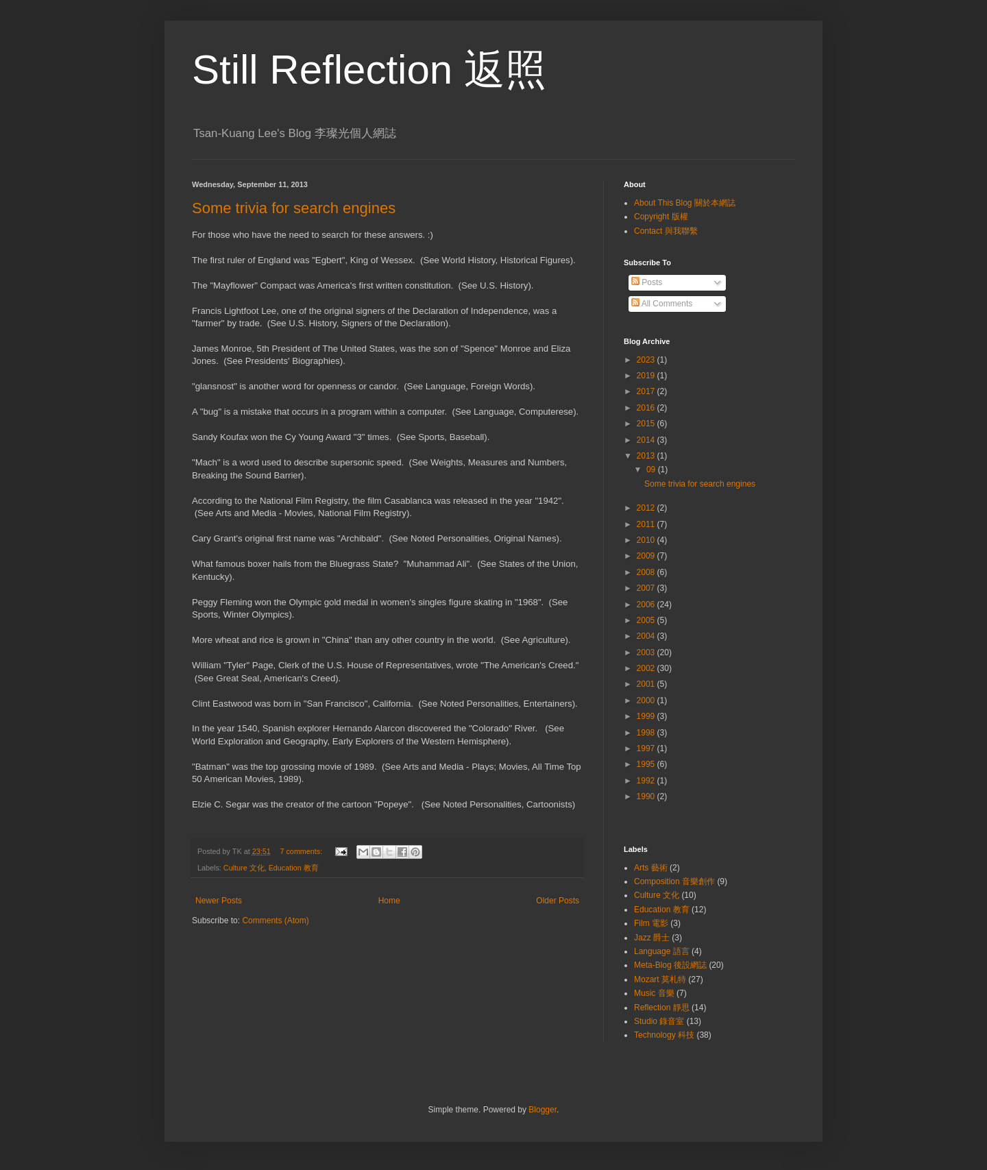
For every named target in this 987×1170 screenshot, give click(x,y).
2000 (647, 700)
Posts (646, 282)
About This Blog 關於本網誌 (684, 203)
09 (652, 469)
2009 (647, 556)
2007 (647, 588)
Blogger (542, 1109)
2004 (647, 636)
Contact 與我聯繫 (666, 231)
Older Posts (557, 900)
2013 (647, 456)
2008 (647, 572)
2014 (647, 440)
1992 (647, 780)
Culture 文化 (244, 868)
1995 (647, 764)
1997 (647, 748)
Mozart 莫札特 (660, 979)
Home (389, 900)
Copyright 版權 (661, 216)
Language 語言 (662, 951)
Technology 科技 (664, 1035)
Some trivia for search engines (293, 208)
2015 (647, 423)
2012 (647, 508)
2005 (647, 620)
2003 (647, 652)
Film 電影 (651, 923)
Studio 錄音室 (659, 1021)
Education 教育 (294, 868)
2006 (647, 604)
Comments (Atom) (275, 920)
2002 (647, 668)
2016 (647, 408)
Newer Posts (218, 900)
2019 (647, 375)
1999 (647, 716)
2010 (647, 540)
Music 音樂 (654, 993)
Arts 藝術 (651, 868)
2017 (647, 391)
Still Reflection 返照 (369, 70)
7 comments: (302, 851)
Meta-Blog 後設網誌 (670, 965)
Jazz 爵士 (652, 937)
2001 (647, 684)
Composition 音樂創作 (674, 881)
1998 (647, 733)
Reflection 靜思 (662, 1007)
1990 (647, 796)
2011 (647, 524)
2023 (647, 360)
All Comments (661, 303)
